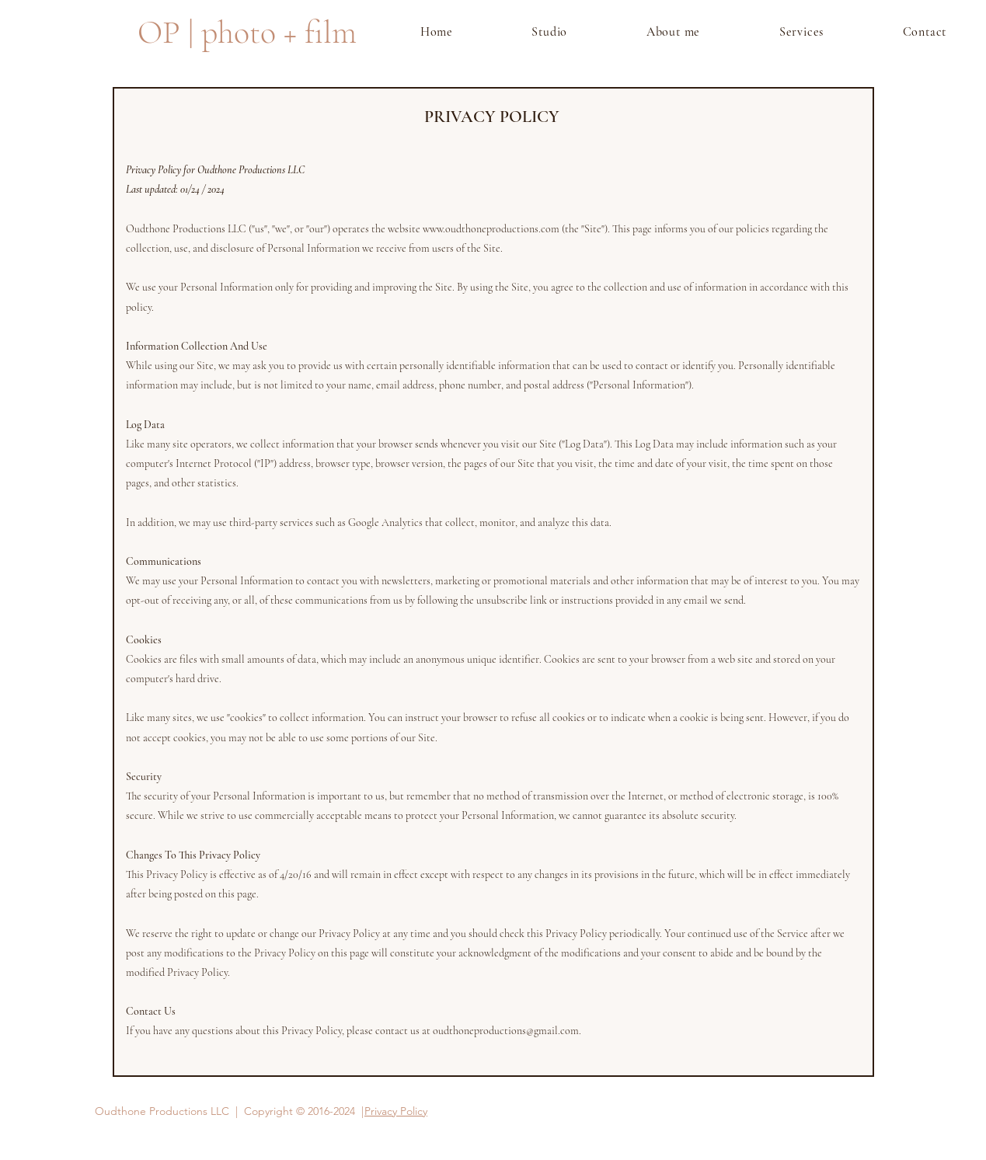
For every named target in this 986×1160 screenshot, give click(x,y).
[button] (801, 31)
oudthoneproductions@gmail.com (506, 1030)
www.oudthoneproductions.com (491, 228)
